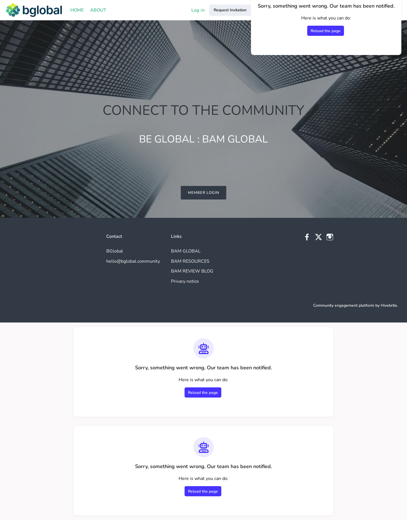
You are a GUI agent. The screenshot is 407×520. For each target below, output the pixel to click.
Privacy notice (185, 281)
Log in (198, 10)
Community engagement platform (343, 305)
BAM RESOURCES (190, 261)
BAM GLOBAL (186, 251)
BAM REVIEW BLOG (192, 271)
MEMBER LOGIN (203, 192)
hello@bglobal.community (133, 261)
